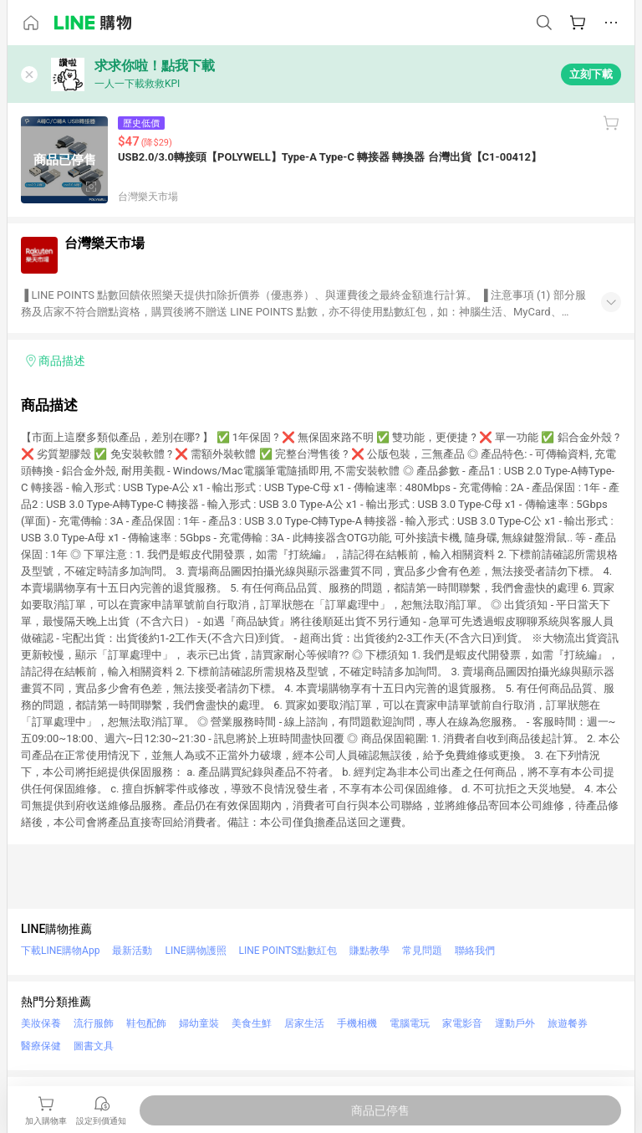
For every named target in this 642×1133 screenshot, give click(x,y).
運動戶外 (515, 1023)
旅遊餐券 (568, 1023)
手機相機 (357, 1023)
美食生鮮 (252, 1023)
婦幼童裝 (199, 1023)
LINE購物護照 (195, 950)
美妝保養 (41, 1023)
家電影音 (462, 1023)
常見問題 (422, 950)
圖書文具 (94, 1046)
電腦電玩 (410, 1023)
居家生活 (304, 1023)
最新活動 (132, 950)
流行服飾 (94, 1023)
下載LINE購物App (60, 950)
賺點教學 (369, 950)
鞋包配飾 (146, 1023)
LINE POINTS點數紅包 (288, 950)
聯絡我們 (475, 950)
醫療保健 (41, 1046)
